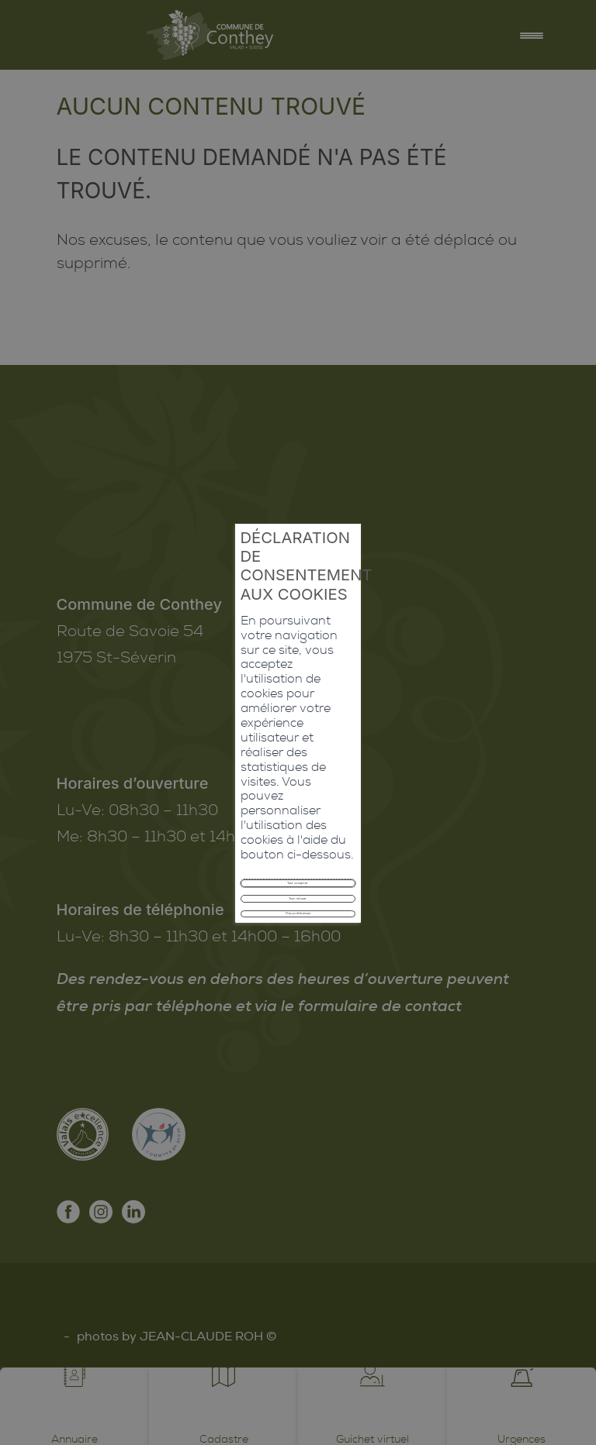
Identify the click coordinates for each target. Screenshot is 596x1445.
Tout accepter (298, 733)
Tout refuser (298, 767)
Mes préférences (298, 801)
